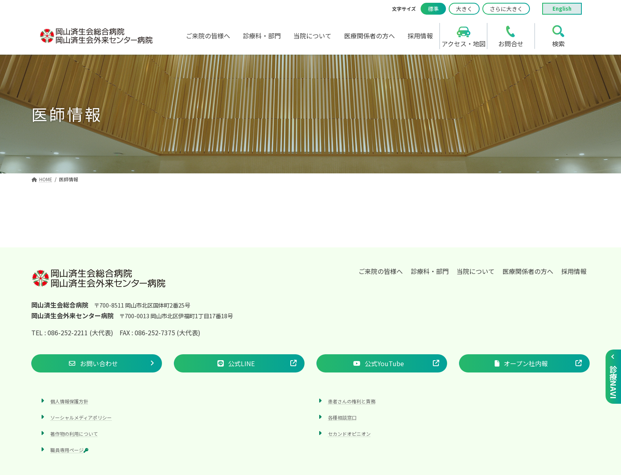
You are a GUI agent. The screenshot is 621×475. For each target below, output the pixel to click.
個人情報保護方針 (69, 401)
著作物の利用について (74, 433)
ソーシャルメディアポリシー (81, 417)
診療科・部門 (430, 271)
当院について (476, 271)
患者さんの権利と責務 (351, 401)
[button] (96, 363)
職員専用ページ (69, 450)
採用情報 (574, 271)
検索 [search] (558, 43)
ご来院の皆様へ (380, 271)
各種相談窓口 (342, 417)
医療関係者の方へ (528, 271)
